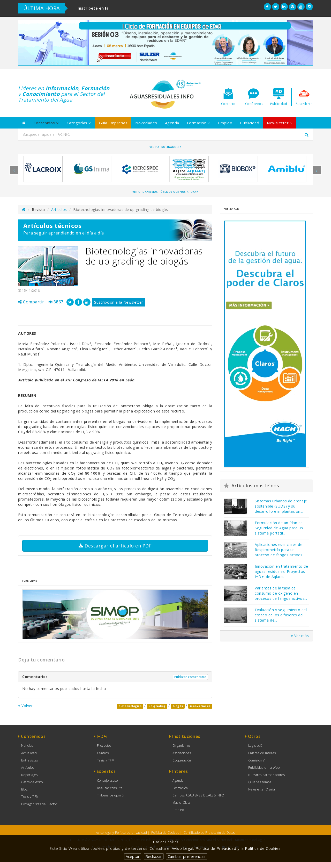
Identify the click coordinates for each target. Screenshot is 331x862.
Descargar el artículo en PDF (115, 546)
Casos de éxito (32, 782)
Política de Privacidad (215, 848)
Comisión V (256, 760)
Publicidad (249, 122)
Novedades (146, 122)
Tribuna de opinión (111, 795)
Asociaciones (181, 753)
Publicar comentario (190, 677)
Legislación (256, 745)
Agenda (172, 122)
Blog (24, 789)
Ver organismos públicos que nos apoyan (165, 192)
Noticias (27, 745)
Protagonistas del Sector (39, 804)
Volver (25, 705)
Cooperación (181, 760)
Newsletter (279, 122)
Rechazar (153, 856)
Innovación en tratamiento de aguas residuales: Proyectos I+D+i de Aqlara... (281, 571)
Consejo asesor (108, 780)
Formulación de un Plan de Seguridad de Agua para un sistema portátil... (279, 528)
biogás (178, 706)
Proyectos (104, 745)
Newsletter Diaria (261, 789)
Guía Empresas (113, 122)
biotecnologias (129, 706)
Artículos (59, 209)
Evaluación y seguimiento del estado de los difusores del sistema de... (281, 615)
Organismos (181, 745)
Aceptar (133, 856)
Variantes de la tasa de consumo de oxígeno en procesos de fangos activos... (281, 593)
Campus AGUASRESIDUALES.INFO (198, 795)
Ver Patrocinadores (165, 147)
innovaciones (200, 706)
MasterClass (181, 802)
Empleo (225, 122)
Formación (198, 122)
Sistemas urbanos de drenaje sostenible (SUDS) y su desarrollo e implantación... (281, 506)
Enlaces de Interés (262, 753)
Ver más (300, 635)
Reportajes (29, 775)
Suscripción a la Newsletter (118, 302)
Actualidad (29, 753)
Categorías (79, 122)
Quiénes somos (259, 782)
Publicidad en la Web (264, 767)
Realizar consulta (110, 788)
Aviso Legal (182, 848)
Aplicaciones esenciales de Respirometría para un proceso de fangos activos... (280, 549)
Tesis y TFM (30, 796)
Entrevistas (29, 760)
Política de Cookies (165, 832)
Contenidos (46, 122)
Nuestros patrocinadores (266, 775)
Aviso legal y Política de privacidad (121, 832)
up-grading (157, 706)
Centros (103, 753)
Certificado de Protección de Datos (209, 832)
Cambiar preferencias (187, 856)
